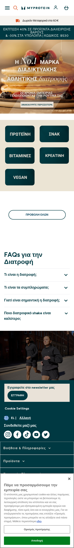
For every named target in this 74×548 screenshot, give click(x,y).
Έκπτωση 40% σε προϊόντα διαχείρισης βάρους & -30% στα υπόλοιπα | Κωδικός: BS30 (37, 32)
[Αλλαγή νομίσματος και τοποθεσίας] (37, 418)
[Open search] (15, 8)
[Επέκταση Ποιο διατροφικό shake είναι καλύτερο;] (37, 315)
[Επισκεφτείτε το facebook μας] (17, 435)
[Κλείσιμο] (69, 478)
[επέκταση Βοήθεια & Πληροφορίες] (27, 448)
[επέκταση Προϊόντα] (14, 461)
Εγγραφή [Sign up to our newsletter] (17, 395)
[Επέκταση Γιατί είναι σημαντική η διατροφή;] (37, 300)
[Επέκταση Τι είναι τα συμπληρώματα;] (37, 287)
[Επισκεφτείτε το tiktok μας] (27, 435)
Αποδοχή (37, 540)
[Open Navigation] (7, 8)
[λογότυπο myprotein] (35, 8)
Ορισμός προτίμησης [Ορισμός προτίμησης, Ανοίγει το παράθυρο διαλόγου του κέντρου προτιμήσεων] (37, 529)
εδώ (39, 521)
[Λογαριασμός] (56, 8)
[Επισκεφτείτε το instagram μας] (8, 435)
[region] (37, 510)
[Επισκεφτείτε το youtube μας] (36, 435)
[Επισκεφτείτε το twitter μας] (46, 435)
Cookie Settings (17, 408)
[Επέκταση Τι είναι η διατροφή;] (37, 274)
